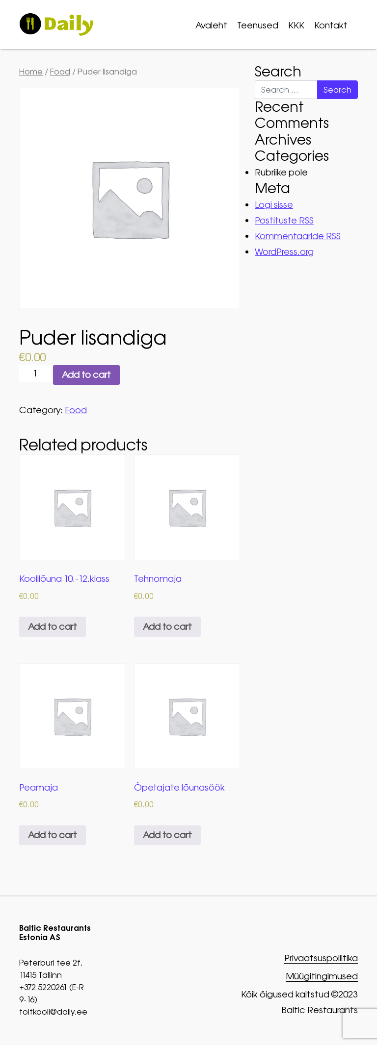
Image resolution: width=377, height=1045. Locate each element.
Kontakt (331, 25)
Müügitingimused (322, 976)
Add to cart (86, 375)
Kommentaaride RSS (298, 236)
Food (60, 71)
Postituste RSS (284, 220)
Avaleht (211, 25)
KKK (296, 25)
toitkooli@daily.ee (53, 1011)
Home (31, 71)
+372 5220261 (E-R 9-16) (51, 993)
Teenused (257, 25)
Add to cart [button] (52, 627)
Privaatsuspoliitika (321, 958)
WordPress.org (284, 252)
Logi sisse (274, 205)
